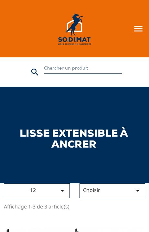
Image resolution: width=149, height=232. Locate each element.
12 (48, 191)
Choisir (112, 191)
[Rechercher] (83, 69)
